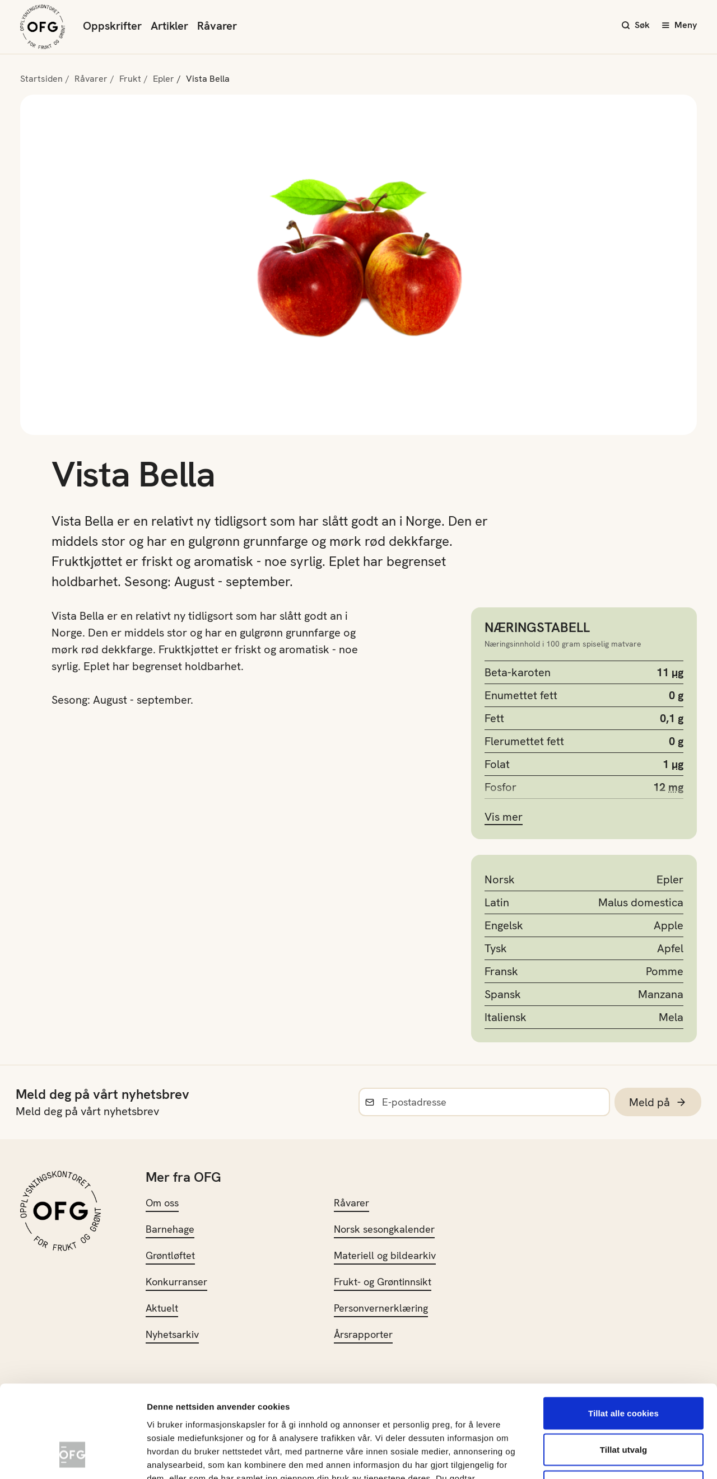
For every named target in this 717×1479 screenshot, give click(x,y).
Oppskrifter (112, 25)
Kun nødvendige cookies (623, 1405)
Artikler (169, 25)
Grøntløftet (170, 1255)
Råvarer (217, 25)
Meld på (658, 1102)
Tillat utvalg (623, 1369)
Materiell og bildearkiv (385, 1255)
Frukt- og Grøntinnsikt (382, 1281)
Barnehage (170, 1229)
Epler (163, 79)
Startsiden (41, 79)
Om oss (162, 1202)
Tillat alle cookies (623, 1332)
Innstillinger (605, 1457)
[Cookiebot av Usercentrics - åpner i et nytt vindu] (73, 1457)
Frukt (130, 79)
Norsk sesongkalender (384, 1229)
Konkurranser (176, 1281)
